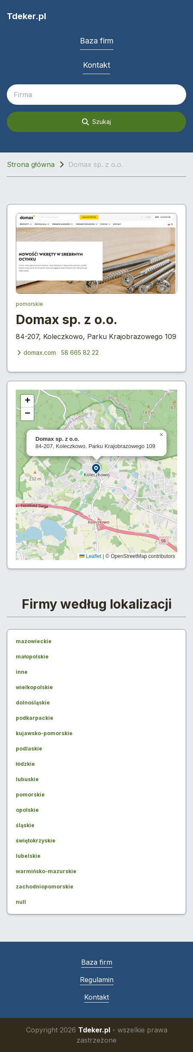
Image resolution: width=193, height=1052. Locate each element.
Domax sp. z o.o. (66, 319)
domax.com (36, 352)
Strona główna (31, 164)
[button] (96, 468)
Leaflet (90, 556)
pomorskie (29, 304)
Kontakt (96, 64)
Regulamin (97, 979)
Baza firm (97, 40)
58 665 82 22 (80, 352)
